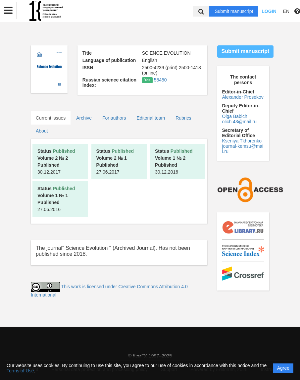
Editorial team (151, 118)
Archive (84, 118)
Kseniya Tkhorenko (242, 140)
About (42, 131)
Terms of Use (20, 370)
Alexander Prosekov (243, 97)
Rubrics (183, 118)
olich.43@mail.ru (239, 121)
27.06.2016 (56, 199)
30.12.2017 (56, 161)
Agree (283, 368)
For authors (114, 118)
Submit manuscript (234, 11)
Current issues (51, 118)
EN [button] (286, 11)
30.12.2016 (174, 161)
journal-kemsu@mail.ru (243, 148)
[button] (8, 10)
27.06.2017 (115, 161)
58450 (160, 79)
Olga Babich (234, 116)
